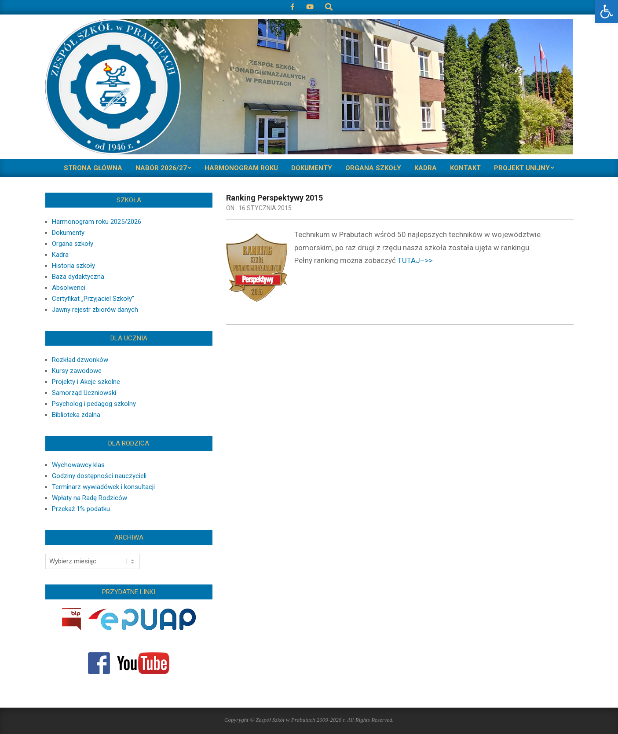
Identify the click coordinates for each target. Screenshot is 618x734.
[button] (606, 11)
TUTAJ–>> (415, 260)
